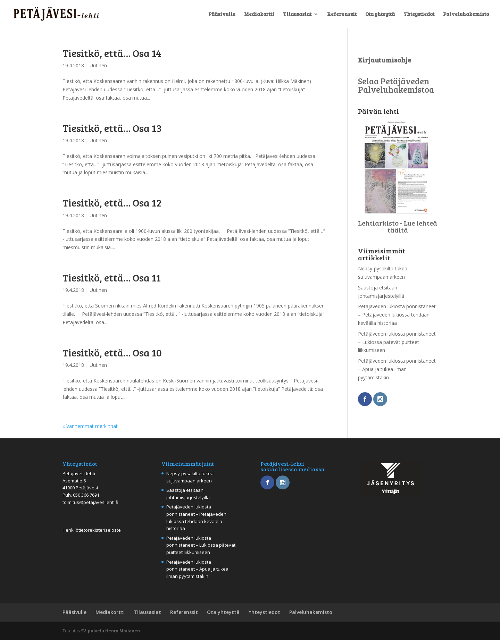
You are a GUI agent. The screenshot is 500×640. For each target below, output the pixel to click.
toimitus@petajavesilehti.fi (90, 502)
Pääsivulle (221, 14)
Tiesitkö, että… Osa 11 (111, 277)
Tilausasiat (297, 14)
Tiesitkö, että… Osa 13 (112, 128)
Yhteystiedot (418, 14)
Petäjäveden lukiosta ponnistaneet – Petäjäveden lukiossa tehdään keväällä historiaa (397, 314)
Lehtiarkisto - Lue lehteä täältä (397, 226)
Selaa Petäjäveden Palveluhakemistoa (396, 85)
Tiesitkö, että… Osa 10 (112, 352)
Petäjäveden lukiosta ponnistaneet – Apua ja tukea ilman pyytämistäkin (397, 369)
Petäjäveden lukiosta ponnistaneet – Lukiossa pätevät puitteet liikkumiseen (397, 342)
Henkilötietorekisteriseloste (91, 530)
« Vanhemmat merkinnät (90, 426)
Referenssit (342, 14)
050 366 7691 (86, 495)
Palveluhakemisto (466, 14)
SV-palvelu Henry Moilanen (110, 631)
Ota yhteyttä (380, 14)
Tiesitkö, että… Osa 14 (111, 53)
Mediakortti (259, 14)
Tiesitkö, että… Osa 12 (111, 202)
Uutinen (98, 65)
